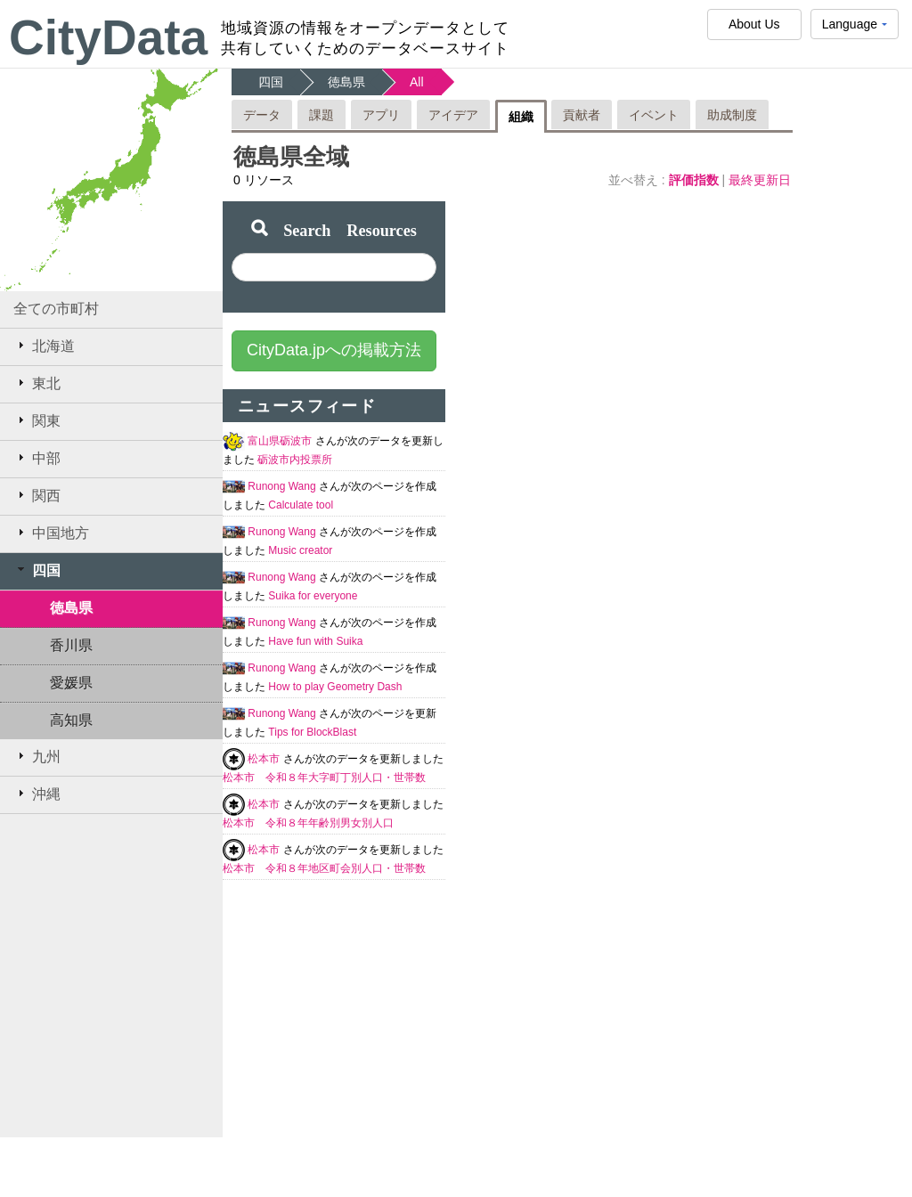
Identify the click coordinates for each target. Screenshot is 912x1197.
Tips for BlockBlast (312, 732)
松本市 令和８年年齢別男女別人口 (308, 823)
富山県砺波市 (281, 441)
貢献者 (581, 115)
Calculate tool (300, 505)
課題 (321, 115)
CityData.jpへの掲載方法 (334, 350)
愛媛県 (71, 682)
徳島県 (71, 607)
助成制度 (732, 115)
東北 (37, 383)
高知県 (71, 720)
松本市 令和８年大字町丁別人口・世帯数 (324, 777)
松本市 (265, 759)
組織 (521, 117)
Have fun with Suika (315, 641)
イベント (654, 115)
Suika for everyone (312, 596)
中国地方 (51, 533)
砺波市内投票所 (294, 459)
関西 (37, 495)
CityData (108, 37)
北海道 (44, 346)
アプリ (381, 115)
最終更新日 (760, 180)
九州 (37, 756)
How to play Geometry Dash (335, 686)
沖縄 (37, 794)
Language (854, 28)
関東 (37, 420)
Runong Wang (283, 486)
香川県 (71, 645)
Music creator (300, 550)
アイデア (453, 115)
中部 (37, 458)
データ (262, 115)
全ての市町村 (56, 308)
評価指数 (695, 180)
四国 (37, 570)
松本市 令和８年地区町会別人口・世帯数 (324, 868)
